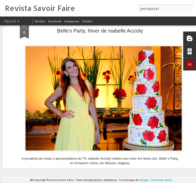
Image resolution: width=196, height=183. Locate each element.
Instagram (71, 21)
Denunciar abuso (161, 179)
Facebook (54, 21)
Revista (40, 21)
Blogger (144, 179)
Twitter (87, 21)
